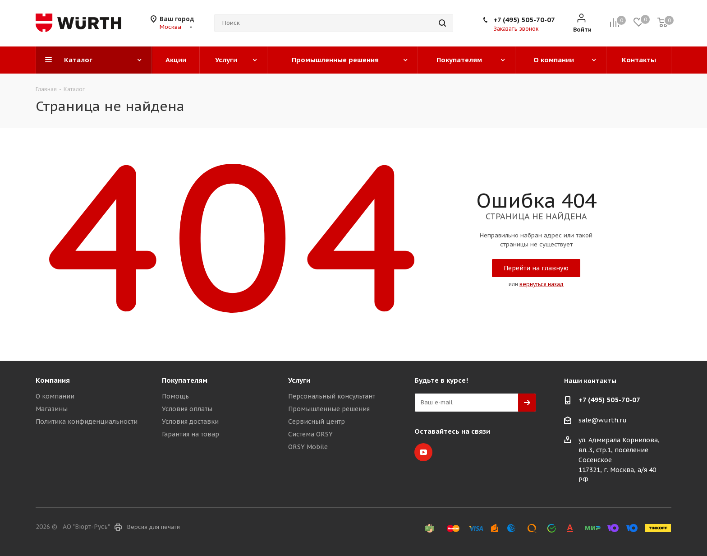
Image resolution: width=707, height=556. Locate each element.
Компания (53, 380)
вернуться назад (541, 284)
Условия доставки (190, 421)
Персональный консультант (331, 396)
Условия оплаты (187, 409)
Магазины (52, 409)
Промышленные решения (329, 409)
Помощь (175, 396)
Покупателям (184, 380)
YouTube (423, 452)
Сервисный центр (316, 421)
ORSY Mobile (308, 447)
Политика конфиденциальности (87, 421)
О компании (55, 396)
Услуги (299, 380)
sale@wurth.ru (602, 420)
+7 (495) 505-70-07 (524, 19)
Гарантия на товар (190, 434)
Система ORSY (310, 434)
